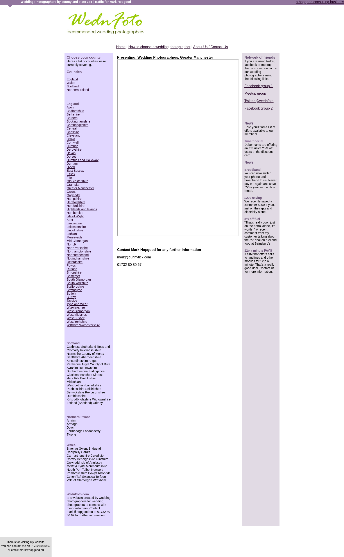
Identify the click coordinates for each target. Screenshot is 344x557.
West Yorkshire (77, 321)
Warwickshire (76, 307)
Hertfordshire (75, 205)
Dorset (71, 156)
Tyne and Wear (77, 304)
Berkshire (73, 114)
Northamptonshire (79, 251)
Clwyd (71, 139)
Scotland (73, 86)
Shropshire (74, 272)
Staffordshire (75, 286)
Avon (70, 107)
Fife (69, 177)
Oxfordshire (74, 262)
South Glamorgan (79, 279)
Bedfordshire (75, 111)
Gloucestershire (77, 181)
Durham (72, 163)
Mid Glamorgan (77, 241)
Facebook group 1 (258, 86)
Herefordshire (76, 202)
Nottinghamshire (78, 258)
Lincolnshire (75, 230)
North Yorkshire (77, 248)
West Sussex (75, 318)
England (72, 79)
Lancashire (74, 223)
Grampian (73, 184)
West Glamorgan (78, 311)
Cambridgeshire (77, 125)
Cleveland (73, 135)
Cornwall (73, 142)
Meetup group (255, 93)
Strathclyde (74, 290)
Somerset (73, 276)
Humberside (75, 213)
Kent (70, 220)
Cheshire (73, 132)
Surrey (71, 297)
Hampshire (74, 198)
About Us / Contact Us (210, 47)
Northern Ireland (78, 90)
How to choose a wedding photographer (159, 47)
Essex (71, 174)
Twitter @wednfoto (259, 101)
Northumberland (78, 255)
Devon (71, 153)
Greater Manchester (80, 188)
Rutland (72, 269)
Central (72, 128)
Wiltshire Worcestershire (83, 325)
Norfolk (71, 244)
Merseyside (74, 237)
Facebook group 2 (258, 108)
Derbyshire (74, 149)
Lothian (72, 234)
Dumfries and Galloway (83, 160)
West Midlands (77, 314)
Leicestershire (76, 227)
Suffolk (71, 293)
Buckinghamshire (78, 121)
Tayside (72, 300)
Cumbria (72, 146)
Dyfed (71, 167)
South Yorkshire (77, 283)
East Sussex (75, 170)
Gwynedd (73, 195)
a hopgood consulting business (320, 2)
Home (120, 47)
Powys (71, 265)
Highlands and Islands (82, 209)
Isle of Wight (75, 216)
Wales (71, 83)
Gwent (71, 191)
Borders (72, 118)
